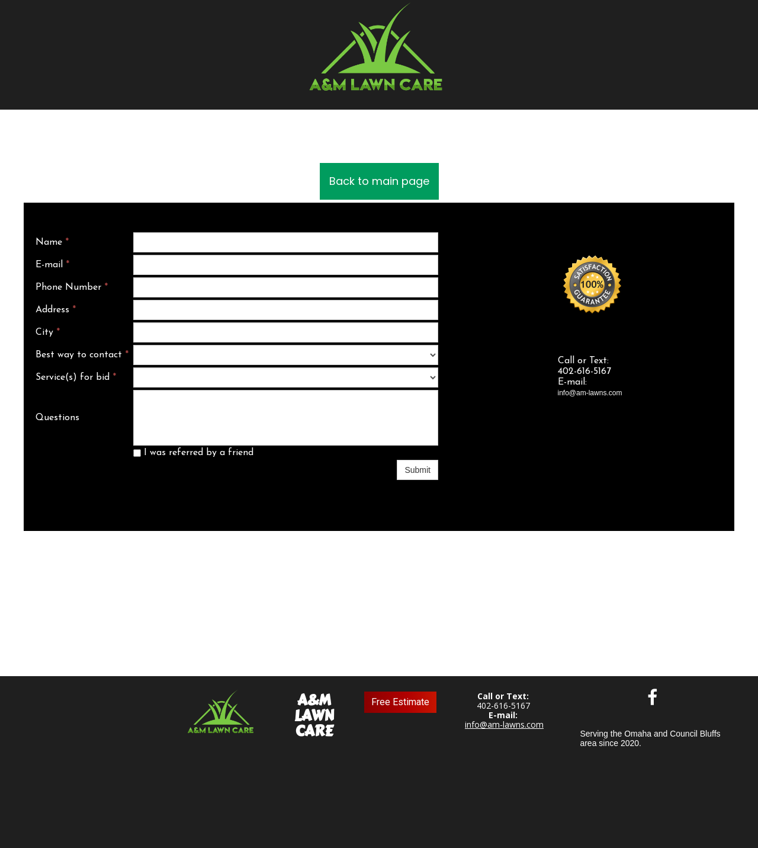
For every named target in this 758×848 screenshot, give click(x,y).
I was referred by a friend (193, 452)
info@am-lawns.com (504, 724)
